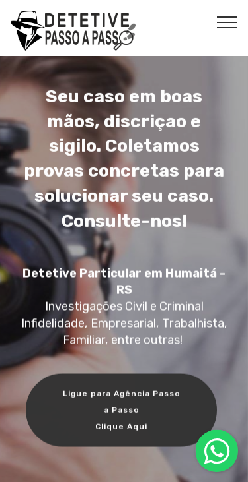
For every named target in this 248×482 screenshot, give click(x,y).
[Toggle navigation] (227, 22)
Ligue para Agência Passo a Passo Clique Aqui (122, 411)
